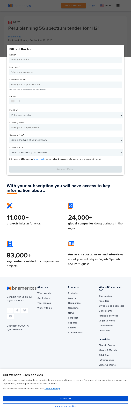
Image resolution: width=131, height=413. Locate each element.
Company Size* (16, 148)
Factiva (72, 328)
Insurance (104, 330)
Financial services (108, 316)
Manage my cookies (66, 406)
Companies (74, 303)
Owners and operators (111, 306)
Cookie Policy (52, 388)
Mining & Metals (108, 350)
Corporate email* (17, 80)
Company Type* (16, 135)
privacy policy (40, 159)
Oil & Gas (104, 355)
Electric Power (107, 345)
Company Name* (17, 123)
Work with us (44, 308)
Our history (43, 298)
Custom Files (75, 332)
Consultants (105, 311)
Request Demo (65, 169)
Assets (72, 298)
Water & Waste (107, 365)
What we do (44, 293)
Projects (72, 293)
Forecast (73, 318)
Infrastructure (106, 360)
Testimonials (44, 303)
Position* (13, 110)
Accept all (65, 399)
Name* (12, 55)
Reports (72, 323)
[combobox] (13, 101)
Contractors (105, 296)
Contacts (73, 308)
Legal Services (107, 321)
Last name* (14, 67)
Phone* (13, 96)
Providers (104, 301)
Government (106, 326)
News (71, 313)
